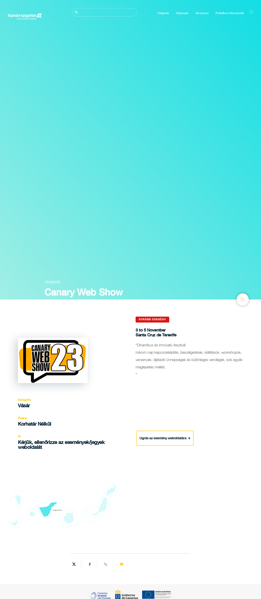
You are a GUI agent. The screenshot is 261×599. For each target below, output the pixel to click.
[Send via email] (121, 564)
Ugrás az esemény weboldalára (164, 438)
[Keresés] (104, 12)
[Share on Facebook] (89, 564)
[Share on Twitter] (74, 564)
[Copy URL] (105, 564)
